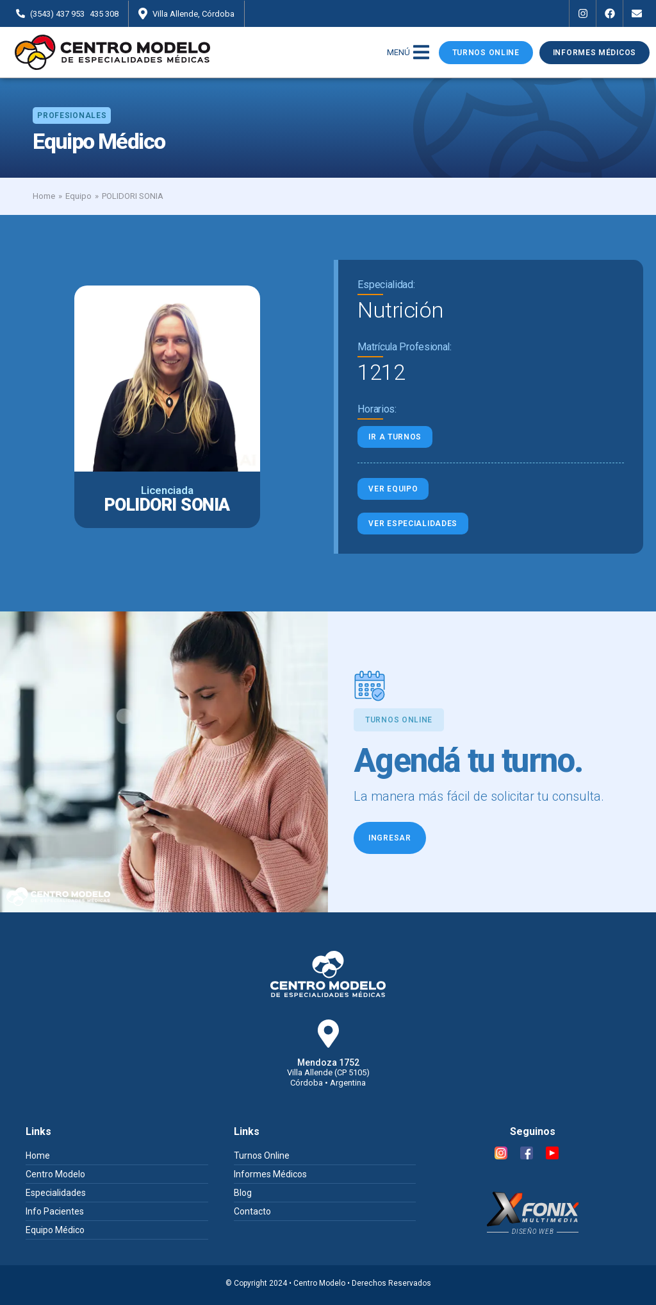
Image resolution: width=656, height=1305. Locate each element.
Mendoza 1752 (328, 1062)
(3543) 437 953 (57, 14)
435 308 (104, 14)
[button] (72, 115)
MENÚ (398, 52)
